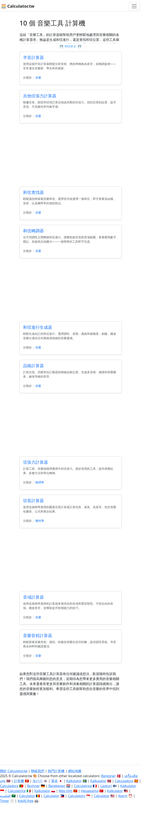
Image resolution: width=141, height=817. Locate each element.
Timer (4, 801)
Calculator (27, 796)
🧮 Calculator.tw (17, 6)
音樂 (38, 77)
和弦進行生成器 (37, 327)
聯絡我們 (37, 771)
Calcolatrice (17, 791)
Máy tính (65, 791)
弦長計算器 (33, 500)
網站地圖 (74, 771)
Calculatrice (83, 786)
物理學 (39, 482)
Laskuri (106, 786)
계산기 (37, 781)
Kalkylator (74, 781)
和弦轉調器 (33, 231)
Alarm (123, 796)
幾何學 (39, 521)
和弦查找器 (33, 192)
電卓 (54, 781)
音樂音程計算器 (37, 635)
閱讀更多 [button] (70, 47)
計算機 (19, 781)
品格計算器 (33, 365)
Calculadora (124, 781)
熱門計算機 (56, 771)
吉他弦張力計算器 (39, 96)
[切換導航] (134, 6)
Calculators (76, 796)
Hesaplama (89, 791)
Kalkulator (98, 781)
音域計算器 (33, 597)
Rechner (33, 786)
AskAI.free (25, 801)
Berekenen (56, 786)
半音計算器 (33, 57)
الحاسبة (5, 796)
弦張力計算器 (35, 462)
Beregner (108, 776)
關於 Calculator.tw (13, 771)
